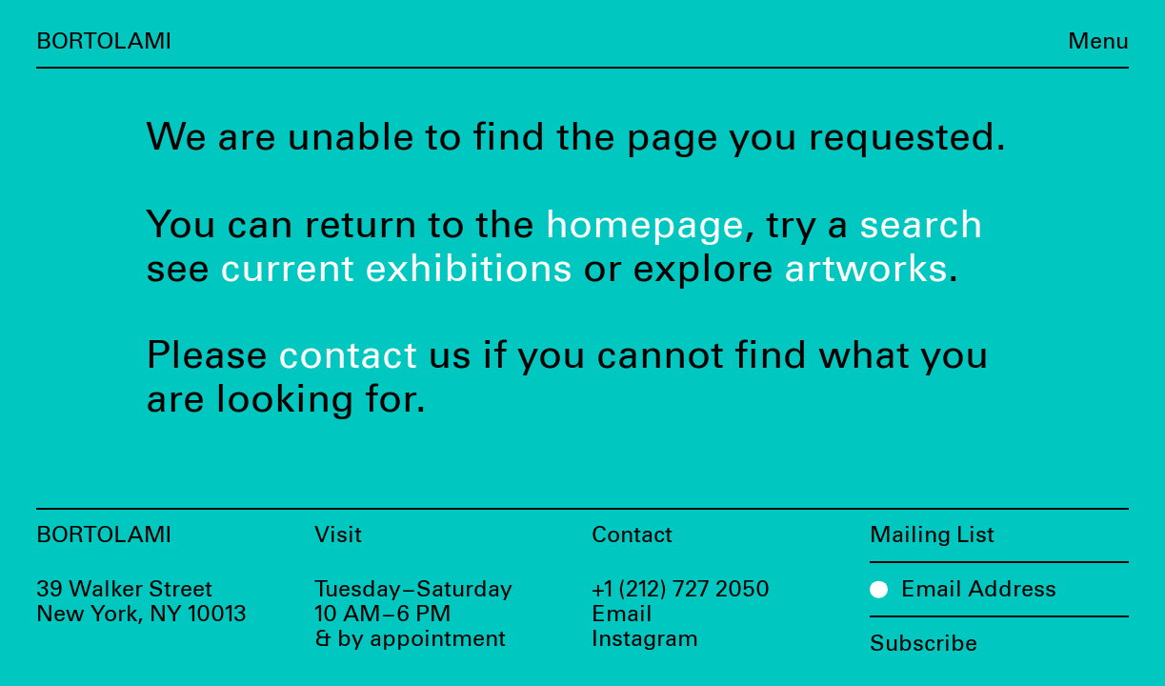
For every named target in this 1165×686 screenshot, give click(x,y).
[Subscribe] (999, 635)
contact (347, 355)
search (921, 225)
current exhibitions (396, 269)
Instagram (645, 639)
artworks (866, 269)
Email (622, 614)
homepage (644, 225)
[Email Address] (999, 588)
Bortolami (103, 41)
